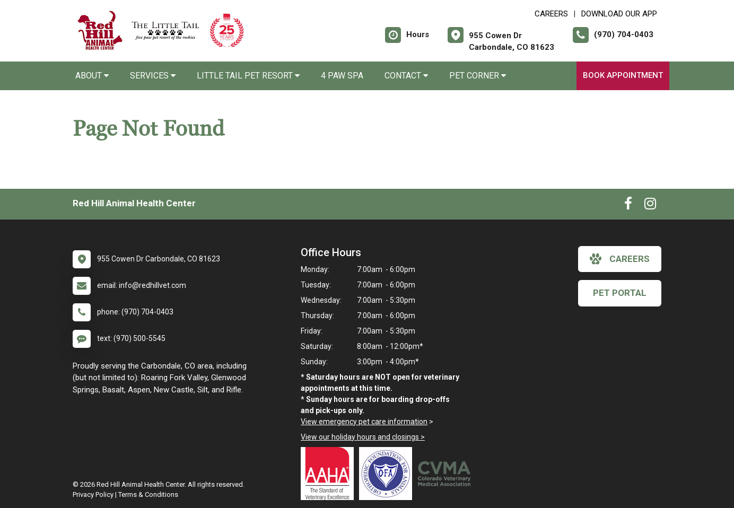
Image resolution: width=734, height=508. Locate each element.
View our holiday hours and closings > (363, 437)
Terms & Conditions (148, 494)
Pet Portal (619, 292)
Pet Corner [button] (477, 76)
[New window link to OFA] (388, 473)
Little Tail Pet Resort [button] (248, 76)
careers (620, 259)
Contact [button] (406, 76)
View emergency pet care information (364, 421)
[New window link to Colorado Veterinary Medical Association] (446, 473)
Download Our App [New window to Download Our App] (619, 14)
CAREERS (551, 14)
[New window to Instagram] (650, 206)
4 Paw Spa (342, 76)
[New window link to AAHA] (330, 473)
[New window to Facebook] (628, 206)
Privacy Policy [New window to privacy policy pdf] (93, 494)
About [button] (92, 76)
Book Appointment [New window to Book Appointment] (623, 75)
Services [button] (153, 76)
